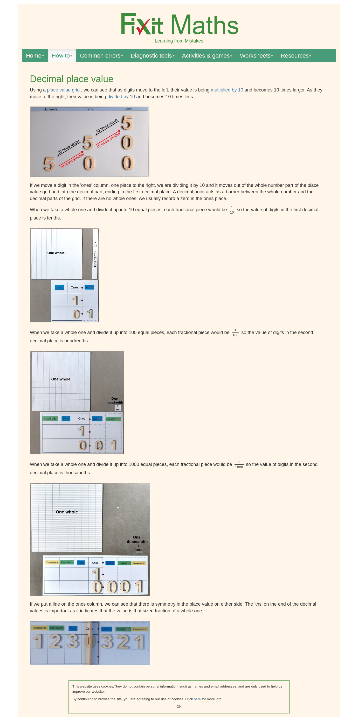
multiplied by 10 (228, 90)
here (197, 699)
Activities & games (207, 55)
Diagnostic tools (153, 55)
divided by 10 (121, 96)
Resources (296, 55)
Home (35, 55)
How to (62, 55)
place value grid (64, 90)
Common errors (101, 55)
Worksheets (256, 55)
